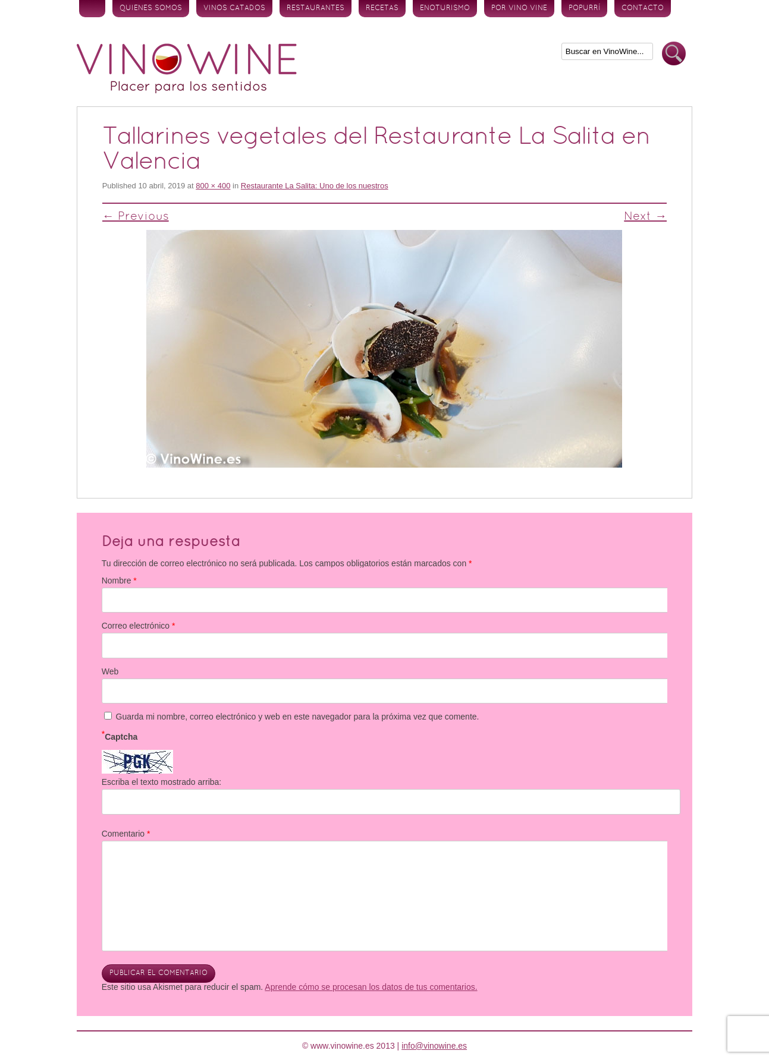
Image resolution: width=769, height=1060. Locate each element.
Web (110, 671)
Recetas (382, 8)
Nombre (119, 580)
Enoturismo (445, 8)
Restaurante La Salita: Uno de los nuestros (314, 185)
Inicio (92, 8)
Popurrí (584, 8)
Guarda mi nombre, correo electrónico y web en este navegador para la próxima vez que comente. (297, 716)
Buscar (673, 54)
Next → (645, 217)
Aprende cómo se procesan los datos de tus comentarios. (371, 987)
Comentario (126, 833)
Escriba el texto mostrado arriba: (162, 782)
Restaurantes (315, 8)
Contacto (643, 8)
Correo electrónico (138, 625)
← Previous (135, 217)
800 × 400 (213, 185)
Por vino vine (519, 8)
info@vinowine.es (434, 1045)
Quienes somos (151, 8)
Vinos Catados (234, 8)
